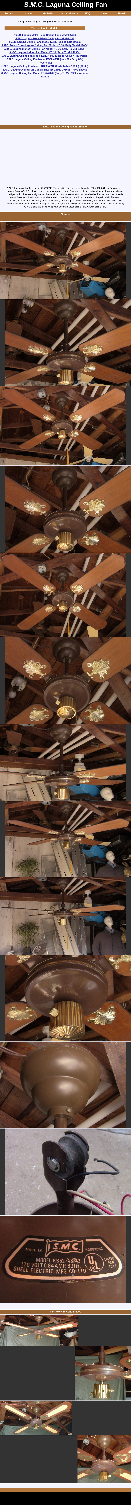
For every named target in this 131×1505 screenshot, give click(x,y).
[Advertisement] (44, 98)
